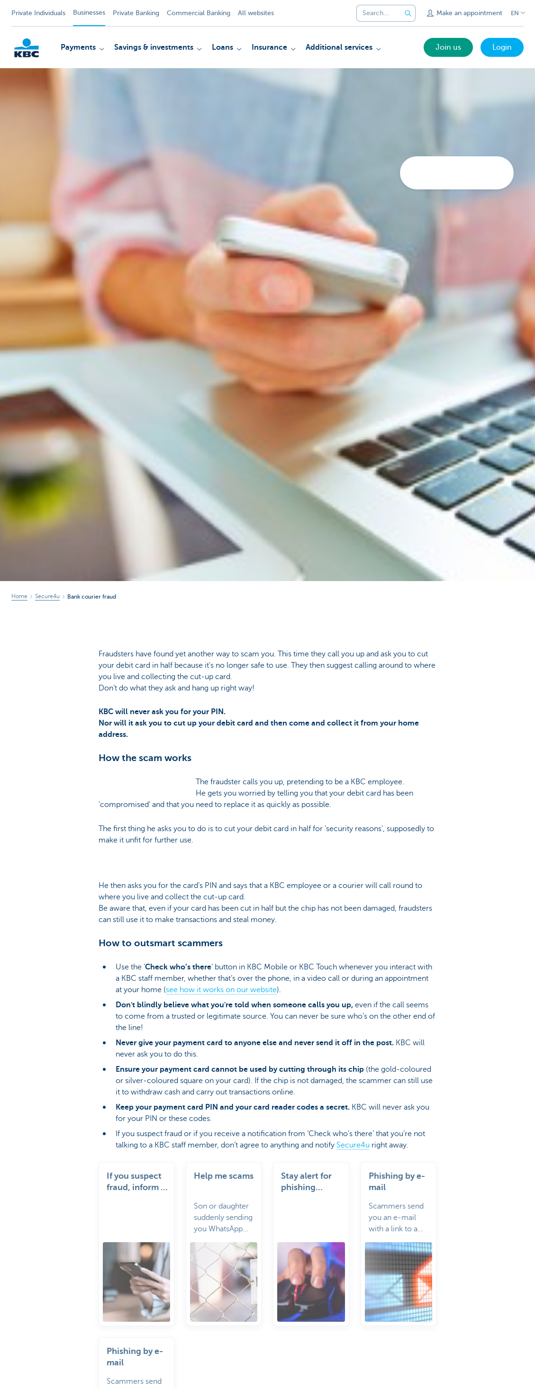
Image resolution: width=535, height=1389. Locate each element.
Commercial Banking (198, 13)
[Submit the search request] (408, 13)
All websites (256, 13)
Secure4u (353, 1145)
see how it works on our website (221, 990)
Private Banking (136, 13)
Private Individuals (38, 13)
